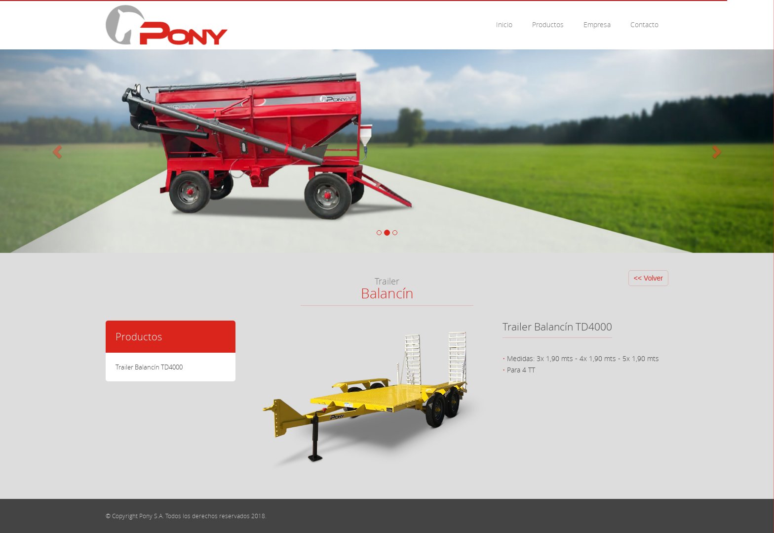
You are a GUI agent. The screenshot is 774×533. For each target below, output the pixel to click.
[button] (58, 151)
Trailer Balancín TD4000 (149, 367)
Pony (167, 25)
